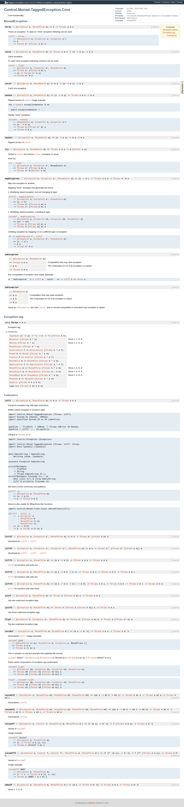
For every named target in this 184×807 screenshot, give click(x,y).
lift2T (8, 536)
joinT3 (8, 607)
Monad (12, 353)
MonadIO (13, 379)
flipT (21, 65)
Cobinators (172, 35)
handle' (9, 137)
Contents (165, 2)
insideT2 (10, 695)
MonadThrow (39, 27)
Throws (62, 27)
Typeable (14, 336)
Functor (13, 357)
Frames (180, 2)
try (7, 149)
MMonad (13, 343)
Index (173, 2)
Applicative (16, 364)
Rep (17, 386)
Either (77, 149)
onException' (12, 287)
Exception (22, 27)
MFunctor (14, 339)
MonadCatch (24, 39)
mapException (12, 178)
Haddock (91, 803)
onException (11, 254)
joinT (8, 596)
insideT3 (10, 709)
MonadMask (14, 375)
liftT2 (8, 572)
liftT (11, 36)
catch (8, 52)
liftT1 (12, 197)
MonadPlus (14, 361)
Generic (13, 382)
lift (22, 513)
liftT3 (8, 584)
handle (8, 95)
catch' (8, 83)
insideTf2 (10, 753)
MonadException (170, 30)
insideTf (10, 724)
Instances (12, 332)
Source (157, 2)
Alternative (16, 350)
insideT (12, 119)
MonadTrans (15, 346)
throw (8, 27)
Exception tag (169, 32)
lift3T (8, 548)
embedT (8, 785)
